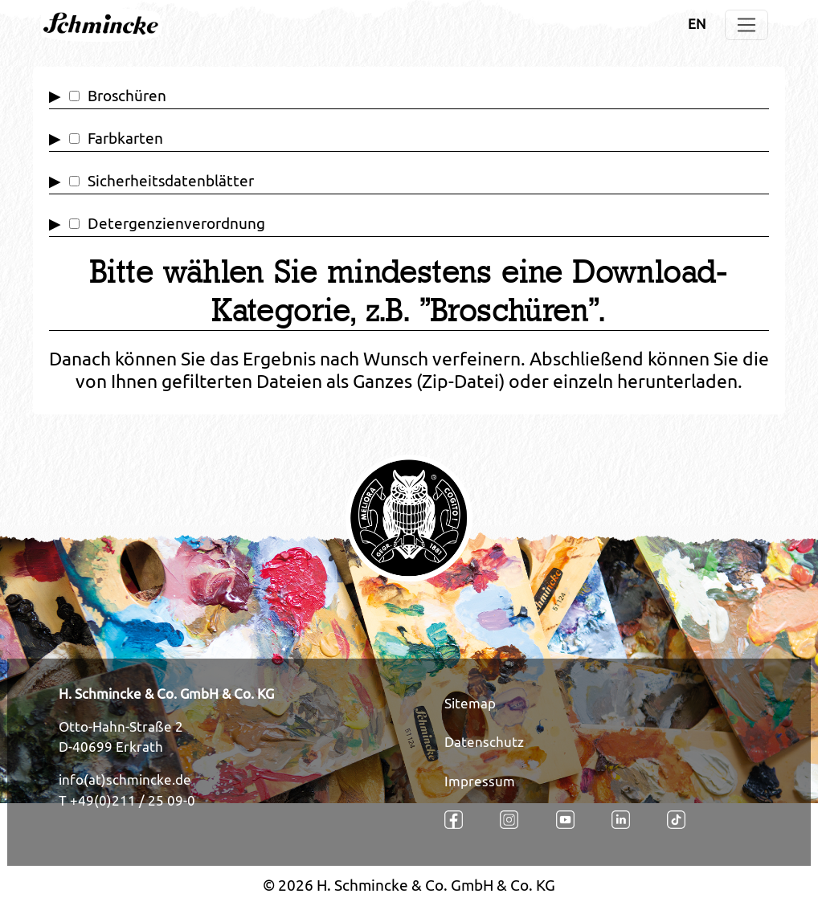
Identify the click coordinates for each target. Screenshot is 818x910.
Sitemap (470, 704)
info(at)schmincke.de (125, 780)
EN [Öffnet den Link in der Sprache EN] (697, 24)
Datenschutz (484, 742)
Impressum (479, 781)
